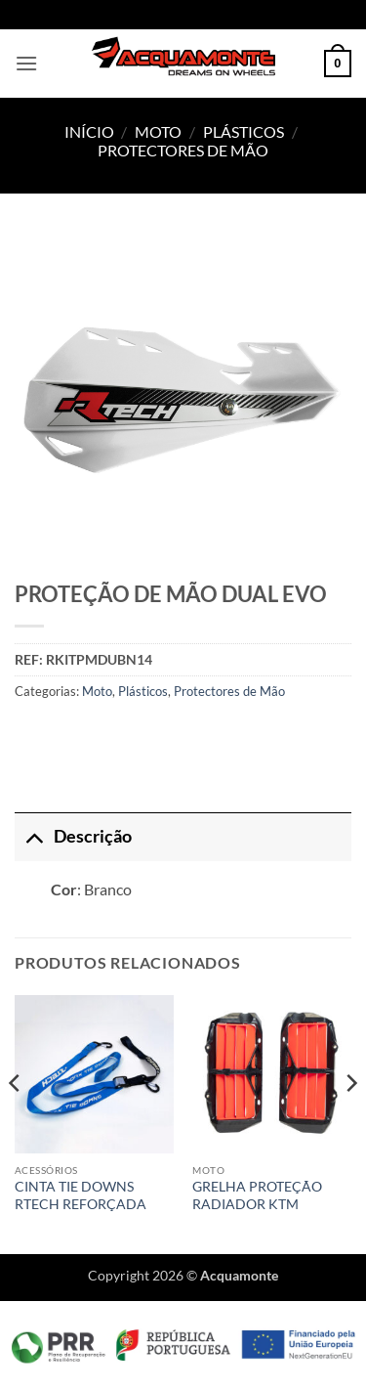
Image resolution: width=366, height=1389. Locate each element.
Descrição (73, 836)
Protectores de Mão (183, 150)
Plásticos (243, 131)
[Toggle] (34, 836)
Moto (158, 131)
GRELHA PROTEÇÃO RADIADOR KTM (257, 1195)
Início (89, 131)
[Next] (350, 1123)
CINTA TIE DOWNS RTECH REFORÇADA (80, 1195)
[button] (26, 63)
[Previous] (15, 1123)
